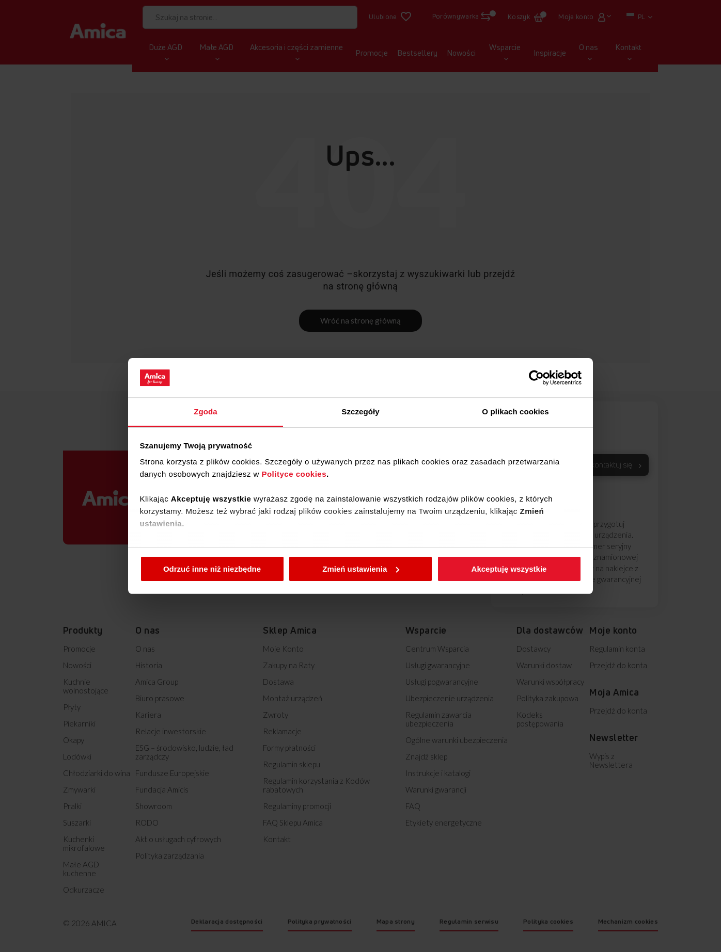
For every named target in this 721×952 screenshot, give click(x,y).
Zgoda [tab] (205, 411)
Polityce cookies (293, 474)
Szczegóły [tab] (360, 411)
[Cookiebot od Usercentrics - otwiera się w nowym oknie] (536, 377)
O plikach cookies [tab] (515, 411)
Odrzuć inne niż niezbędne (212, 568)
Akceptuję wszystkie (509, 568)
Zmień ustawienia (360, 568)
